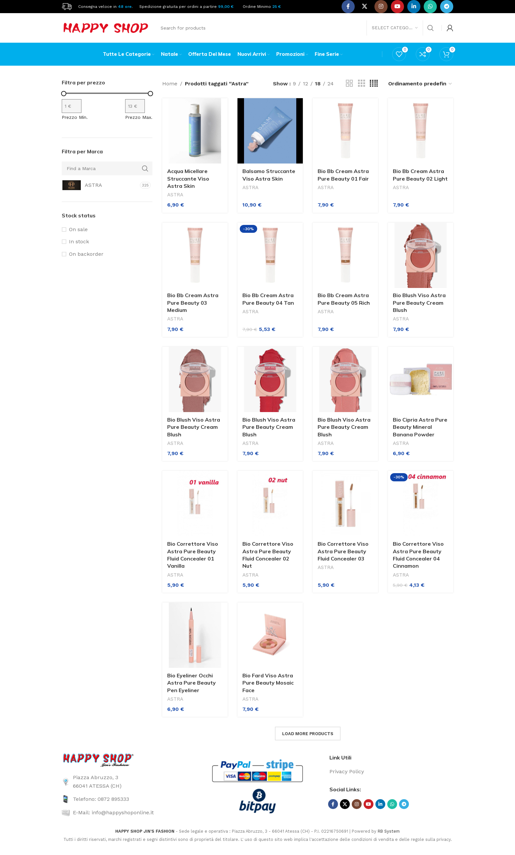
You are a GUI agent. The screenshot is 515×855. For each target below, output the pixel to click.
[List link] (124, 781)
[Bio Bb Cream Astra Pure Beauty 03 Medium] (195, 255)
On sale (78, 229)
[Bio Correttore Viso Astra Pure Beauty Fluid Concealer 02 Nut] (270, 503)
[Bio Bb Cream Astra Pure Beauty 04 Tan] (270, 255)
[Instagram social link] (381, 6)
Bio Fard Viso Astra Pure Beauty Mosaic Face (268, 682)
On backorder (86, 254)
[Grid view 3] (361, 83)
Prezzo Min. (75, 117)
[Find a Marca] (107, 168)
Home (169, 83)
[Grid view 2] (349, 83)
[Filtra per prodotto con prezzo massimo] (135, 106)
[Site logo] (67, 6)
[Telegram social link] (446, 6)
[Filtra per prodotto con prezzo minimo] (71, 106)
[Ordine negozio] (420, 83)
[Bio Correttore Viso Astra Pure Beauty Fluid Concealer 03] (345, 503)
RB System (389, 831)
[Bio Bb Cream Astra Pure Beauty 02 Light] (420, 131)
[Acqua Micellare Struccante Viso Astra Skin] (195, 131)
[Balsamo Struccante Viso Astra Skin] (270, 131)
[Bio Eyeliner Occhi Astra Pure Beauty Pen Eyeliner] (195, 635)
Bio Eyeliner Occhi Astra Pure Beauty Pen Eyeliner (191, 682)
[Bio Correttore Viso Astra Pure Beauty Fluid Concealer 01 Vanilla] (195, 503)
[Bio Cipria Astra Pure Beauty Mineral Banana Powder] (420, 379)
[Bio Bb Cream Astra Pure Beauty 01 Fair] (345, 131)
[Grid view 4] (374, 83)
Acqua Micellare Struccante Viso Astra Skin (188, 178)
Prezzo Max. (138, 117)
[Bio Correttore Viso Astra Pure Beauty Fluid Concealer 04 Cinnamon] (420, 503)
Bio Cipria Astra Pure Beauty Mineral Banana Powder (420, 427)
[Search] (297, 27)
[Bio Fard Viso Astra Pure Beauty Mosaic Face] (270, 635)
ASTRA (175, 195)
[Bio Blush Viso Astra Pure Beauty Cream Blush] (420, 255)
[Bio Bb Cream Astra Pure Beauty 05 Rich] (345, 255)
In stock (79, 241)
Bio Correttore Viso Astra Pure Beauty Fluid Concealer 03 (343, 551)
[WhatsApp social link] (430, 6)
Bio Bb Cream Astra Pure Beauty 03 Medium (192, 302)
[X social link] (364, 6)
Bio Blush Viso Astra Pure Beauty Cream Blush (419, 302)
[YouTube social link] (397, 6)
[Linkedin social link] (413, 6)
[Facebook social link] (348, 6)
